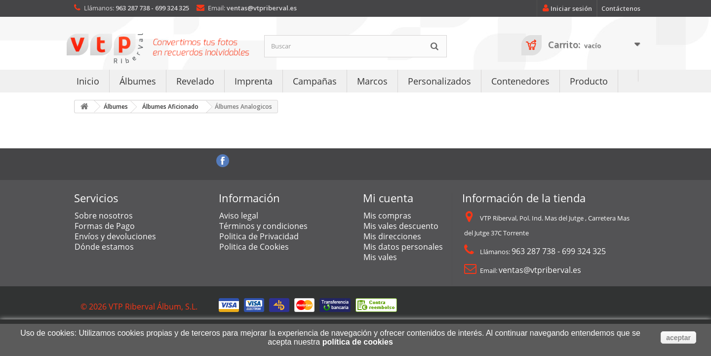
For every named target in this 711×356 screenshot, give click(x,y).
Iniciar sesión (565, 8)
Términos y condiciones (263, 226)
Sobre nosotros (104, 215)
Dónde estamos (104, 246)
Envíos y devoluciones (115, 236)
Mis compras (387, 215)
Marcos (372, 81)
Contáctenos (620, 8)
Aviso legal (238, 215)
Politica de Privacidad (259, 236)
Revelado (195, 81)
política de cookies (357, 342)
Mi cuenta (388, 197)
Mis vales (380, 257)
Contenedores (520, 81)
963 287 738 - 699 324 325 (152, 7)
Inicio (88, 81)
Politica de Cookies (254, 246)
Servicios (96, 197)
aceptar (678, 338)
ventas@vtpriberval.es (262, 7)
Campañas (315, 81)
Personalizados (439, 81)
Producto (589, 81)
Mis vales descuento (400, 226)
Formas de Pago (105, 226)
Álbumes (137, 81)
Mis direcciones (392, 236)
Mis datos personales (403, 246)
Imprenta (254, 81)
